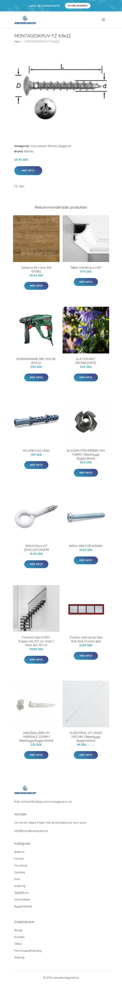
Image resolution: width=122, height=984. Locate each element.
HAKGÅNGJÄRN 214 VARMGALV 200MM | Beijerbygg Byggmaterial (36, 736)
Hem (17, 41)
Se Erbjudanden (78, 5)
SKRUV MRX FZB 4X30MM (86, 546)
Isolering (19, 886)
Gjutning (19, 872)
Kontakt (19, 937)
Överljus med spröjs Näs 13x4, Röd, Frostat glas (85, 639)
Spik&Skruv (21, 892)
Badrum (19, 852)
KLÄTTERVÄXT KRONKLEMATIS (85, 361)
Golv (17, 879)
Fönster (19, 858)
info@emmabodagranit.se (31, 831)
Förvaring (20, 865)
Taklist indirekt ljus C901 (85, 267)
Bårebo (53, 146)
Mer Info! (28, 170)
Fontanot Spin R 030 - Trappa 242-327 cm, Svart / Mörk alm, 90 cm (36, 641)
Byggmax (65, 146)
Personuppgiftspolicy (28, 950)
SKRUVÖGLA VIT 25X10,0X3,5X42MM (36, 548)
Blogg (18, 930)
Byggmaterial (23, 906)
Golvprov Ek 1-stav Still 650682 (36, 269)
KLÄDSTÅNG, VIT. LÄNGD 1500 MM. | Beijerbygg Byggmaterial (86, 736)
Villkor (18, 944)
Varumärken (39, 146)
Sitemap (19, 957)
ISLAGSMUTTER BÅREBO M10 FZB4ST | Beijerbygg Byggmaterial (86, 454)
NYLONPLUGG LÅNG (36, 450)
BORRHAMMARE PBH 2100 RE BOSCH (36, 361)
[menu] (103, 19)
